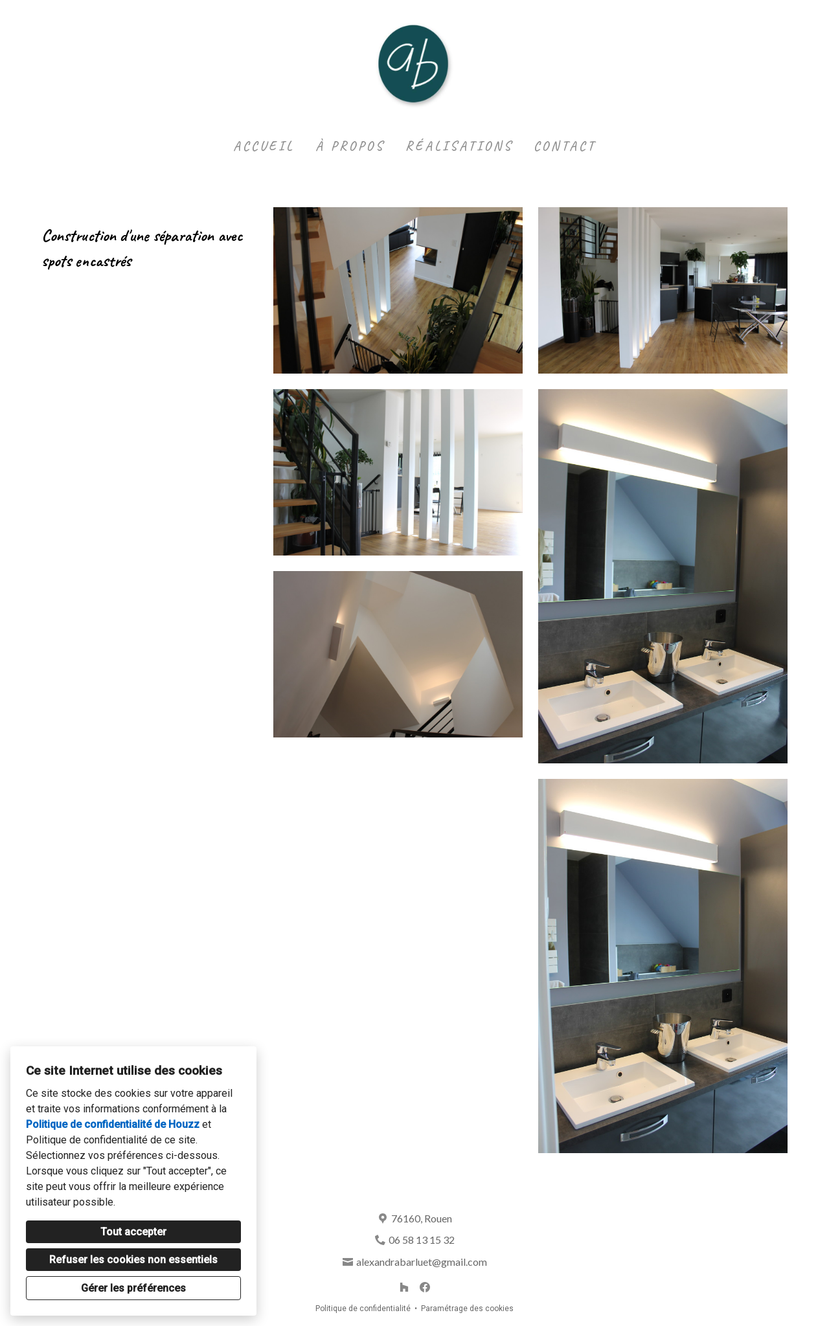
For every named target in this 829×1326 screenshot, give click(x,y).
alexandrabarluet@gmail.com (421, 1261)
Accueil (264, 146)
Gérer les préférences (133, 1288)
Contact (565, 146)
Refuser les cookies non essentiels (133, 1259)
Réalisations (459, 146)
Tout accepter (133, 1232)
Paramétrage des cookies (467, 1308)
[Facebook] (424, 1287)
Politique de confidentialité (363, 1308)
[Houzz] (404, 1287)
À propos (350, 146)
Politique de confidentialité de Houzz (112, 1124)
